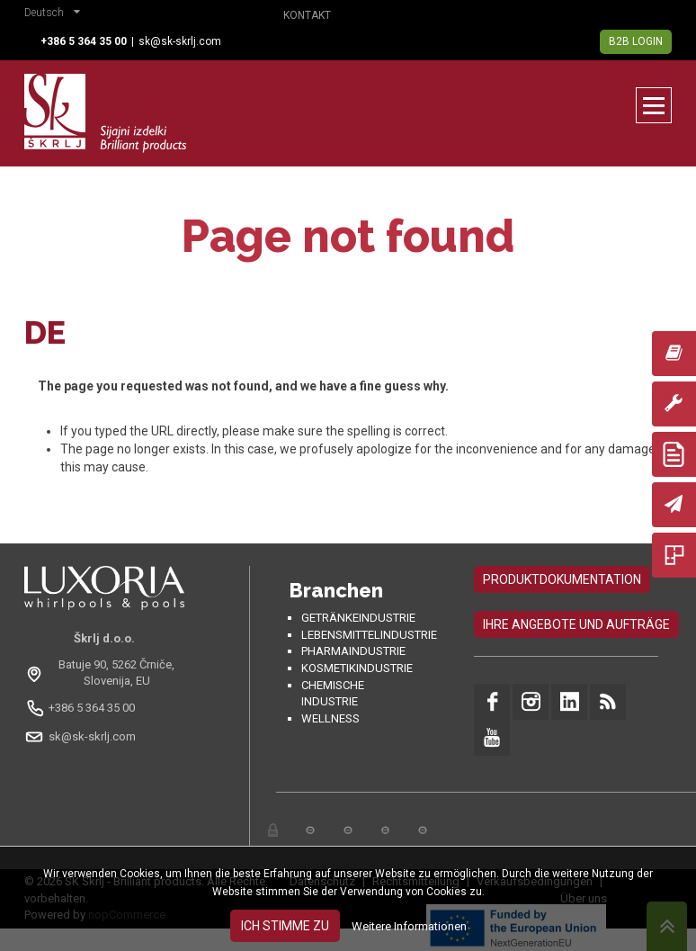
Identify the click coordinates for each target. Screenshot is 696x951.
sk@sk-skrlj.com (179, 41)
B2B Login (636, 41)
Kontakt (307, 15)
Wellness (330, 718)
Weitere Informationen (409, 926)
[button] (56, 14)
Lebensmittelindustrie (369, 634)
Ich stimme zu (285, 926)
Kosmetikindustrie (357, 668)
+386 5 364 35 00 (92, 707)
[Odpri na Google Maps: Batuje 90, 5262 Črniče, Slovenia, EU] (104, 673)
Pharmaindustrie (353, 651)
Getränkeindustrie (358, 617)
